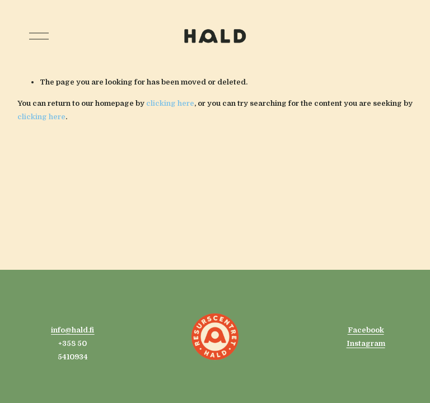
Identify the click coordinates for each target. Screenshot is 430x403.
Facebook (366, 330)
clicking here (170, 103)
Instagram (366, 343)
